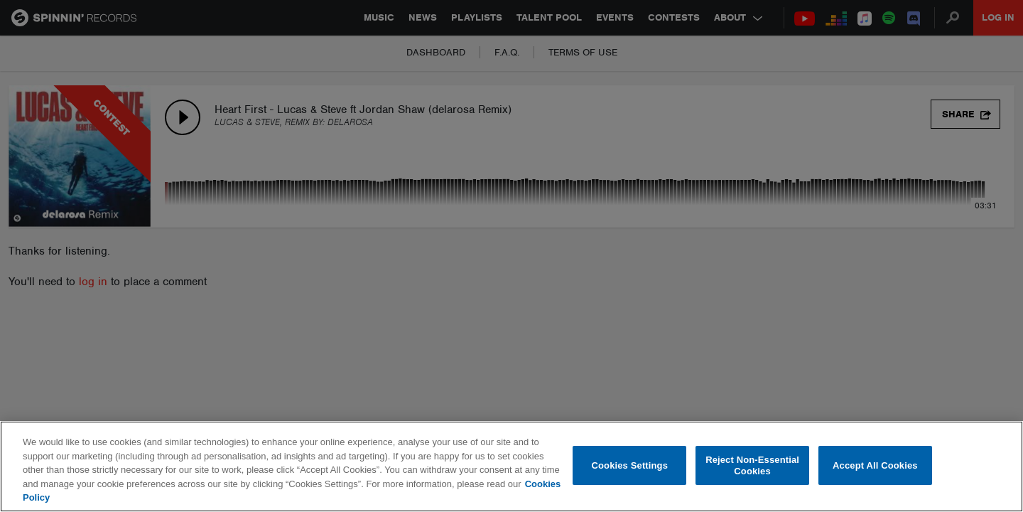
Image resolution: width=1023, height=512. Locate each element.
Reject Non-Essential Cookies (752, 465)
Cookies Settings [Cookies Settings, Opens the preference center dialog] (630, 465)
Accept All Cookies (875, 465)
